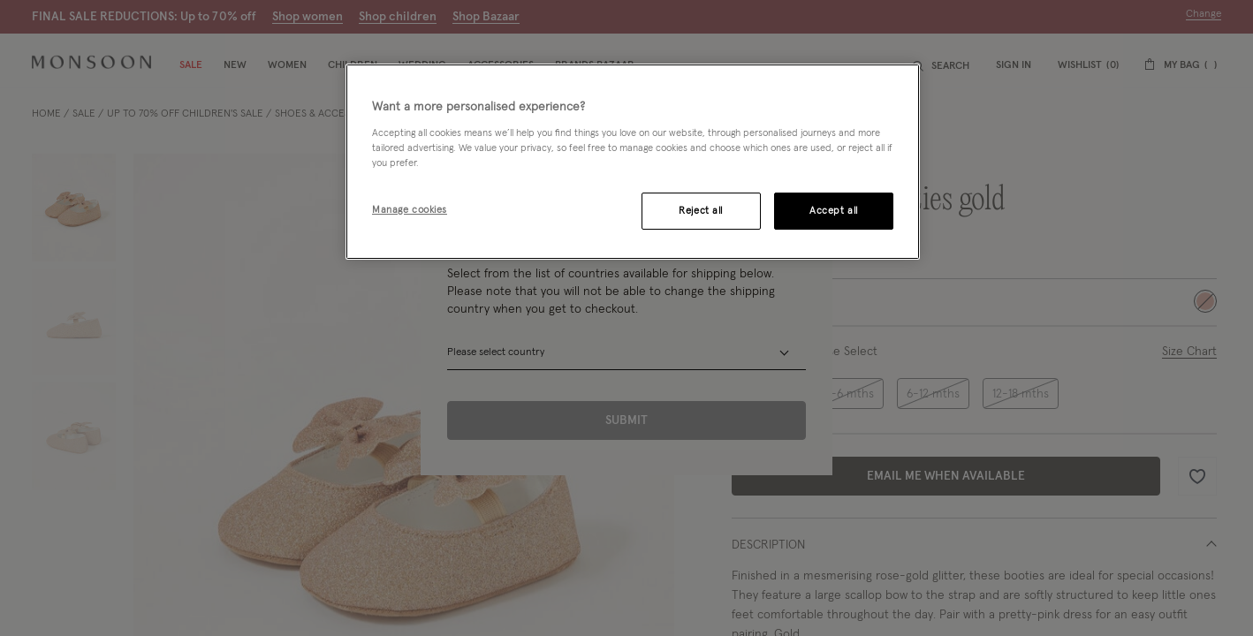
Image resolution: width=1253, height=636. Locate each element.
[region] (633, 162)
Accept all (833, 211)
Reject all (701, 211)
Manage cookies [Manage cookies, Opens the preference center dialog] (409, 210)
